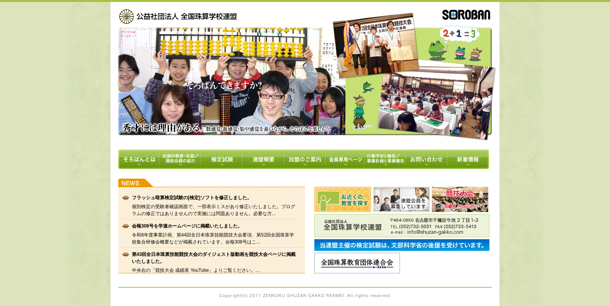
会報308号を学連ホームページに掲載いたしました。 (187, 226)
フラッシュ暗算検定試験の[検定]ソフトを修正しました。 (192, 197)
